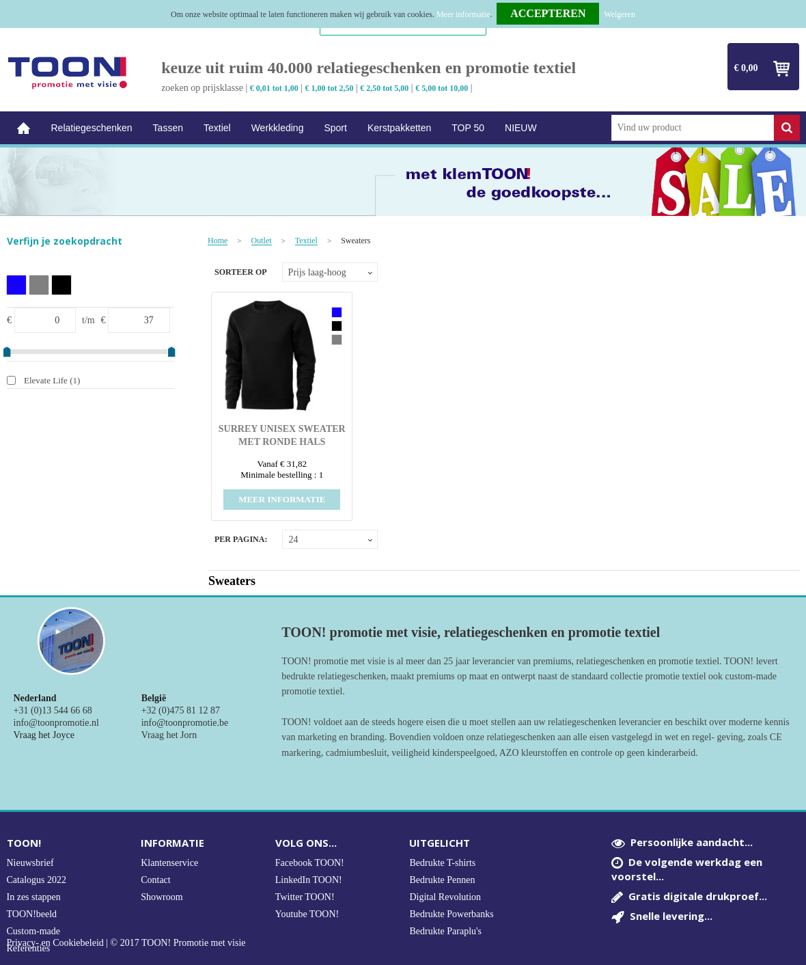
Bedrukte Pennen (442, 880)
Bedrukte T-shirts (442, 863)
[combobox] (692, 128)
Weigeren (619, 14)
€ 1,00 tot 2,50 (329, 88)
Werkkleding (277, 127)
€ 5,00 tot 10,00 (441, 88)
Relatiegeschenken (92, 127)
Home (24, 128)
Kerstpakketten (399, 127)
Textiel (217, 127)
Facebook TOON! (309, 863)
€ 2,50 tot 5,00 (384, 88)
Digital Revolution (445, 897)
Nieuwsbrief (30, 863)
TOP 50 (467, 127)
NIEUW (521, 127)
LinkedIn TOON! (308, 880)
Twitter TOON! (305, 897)
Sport (335, 127)
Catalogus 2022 (37, 880)
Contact (156, 880)
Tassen (168, 127)
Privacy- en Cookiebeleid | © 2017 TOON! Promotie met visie (126, 943)
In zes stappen (34, 897)
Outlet (261, 240)
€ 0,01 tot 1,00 (274, 88)
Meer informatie (463, 14)
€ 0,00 (746, 68)
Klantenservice (169, 863)
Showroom (161, 897)
